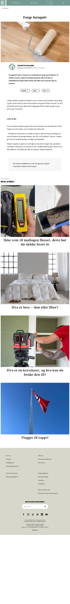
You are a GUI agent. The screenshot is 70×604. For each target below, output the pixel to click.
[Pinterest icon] (37, 514)
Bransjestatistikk (43, 477)
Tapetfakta (41, 484)
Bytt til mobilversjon (44, 490)
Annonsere (41, 462)
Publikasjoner (10, 462)
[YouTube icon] (46, 514)
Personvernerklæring (44, 459)
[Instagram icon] (28, 514)
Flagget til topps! (35, 437)
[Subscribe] (45, 506)
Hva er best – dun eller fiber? (35, 307)
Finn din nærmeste (12, 473)
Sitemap (40, 455)
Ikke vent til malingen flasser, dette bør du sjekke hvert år (35, 242)
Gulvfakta (41, 480)
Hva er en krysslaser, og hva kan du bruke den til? (35, 372)
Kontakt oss (35, 530)
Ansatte (8, 459)
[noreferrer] (42, 514)
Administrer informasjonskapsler (48, 493)
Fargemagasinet (43, 473)
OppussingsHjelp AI (12, 477)
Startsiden (5, 8)
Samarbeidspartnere (12, 466)
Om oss (8, 455)
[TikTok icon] (33, 514)
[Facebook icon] (23, 514)
